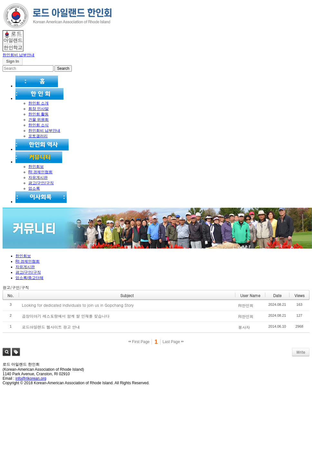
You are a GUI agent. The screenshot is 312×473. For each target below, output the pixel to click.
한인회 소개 (38, 103)
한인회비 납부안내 (18, 55)
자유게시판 (38, 177)
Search (7, 352)
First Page (139, 342)
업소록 (34, 188)
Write (300, 352)
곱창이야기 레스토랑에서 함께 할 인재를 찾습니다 (65, 316)
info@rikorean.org (30, 378)
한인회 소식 (38, 125)
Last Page (173, 342)
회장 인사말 (38, 108)
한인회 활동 (38, 114)
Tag (16, 352)
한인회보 (36, 166)
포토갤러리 (38, 136)
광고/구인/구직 (41, 183)
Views (299, 295)
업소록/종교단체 (29, 278)
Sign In (12, 61)
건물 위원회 (38, 119)
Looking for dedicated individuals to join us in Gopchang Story (78, 305)
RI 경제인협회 (40, 172)
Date (277, 295)
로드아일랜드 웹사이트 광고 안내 (51, 327)
